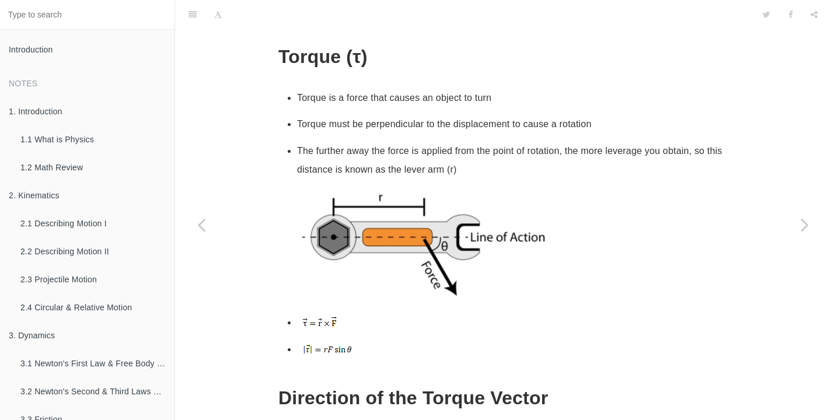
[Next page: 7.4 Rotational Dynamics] (804, 224)
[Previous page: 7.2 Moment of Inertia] (201, 224)
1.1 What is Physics (57, 139)
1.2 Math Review (51, 167)
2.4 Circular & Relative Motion (76, 307)
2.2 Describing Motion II (64, 251)
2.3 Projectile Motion (58, 279)
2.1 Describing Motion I (63, 223)
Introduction (31, 49)
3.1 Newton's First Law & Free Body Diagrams (97, 363)
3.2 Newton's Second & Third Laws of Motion (97, 391)
